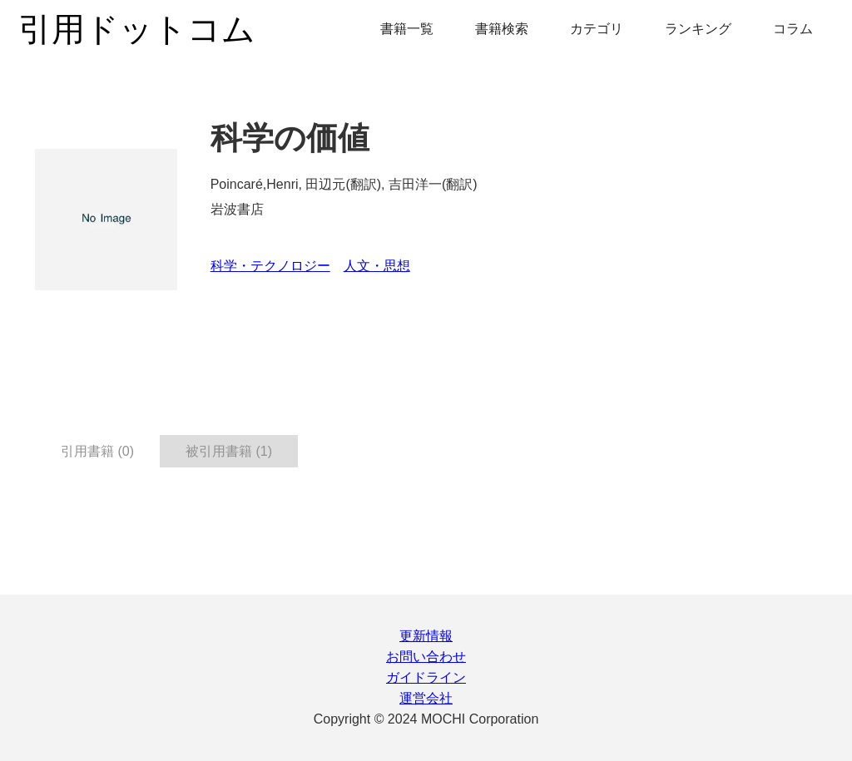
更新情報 (426, 636)
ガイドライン (426, 677)
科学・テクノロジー (270, 266)
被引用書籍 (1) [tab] (229, 451)
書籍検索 (501, 29)
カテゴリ (596, 29)
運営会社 (426, 698)
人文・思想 (377, 266)
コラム (793, 29)
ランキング (698, 29)
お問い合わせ (426, 657)
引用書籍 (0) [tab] (97, 451)
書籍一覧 (406, 29)
